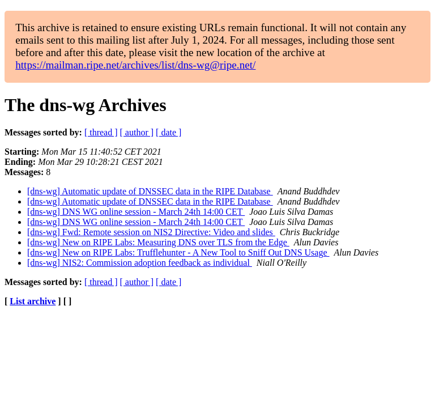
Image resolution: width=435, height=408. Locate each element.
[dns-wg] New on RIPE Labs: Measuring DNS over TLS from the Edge (158, 242)
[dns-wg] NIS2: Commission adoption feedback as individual (139, 262)
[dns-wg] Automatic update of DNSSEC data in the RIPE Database (150, 191)
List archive (33, 301)
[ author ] (137, 132)
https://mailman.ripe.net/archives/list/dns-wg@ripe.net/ (135, 65)
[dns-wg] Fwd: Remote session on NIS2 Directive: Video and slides (151, 232)
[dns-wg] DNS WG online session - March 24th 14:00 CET (136, 211)
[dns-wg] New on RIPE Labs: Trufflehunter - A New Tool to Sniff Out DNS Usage (178, 252)
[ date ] (168, 132)
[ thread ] (101, 132)
